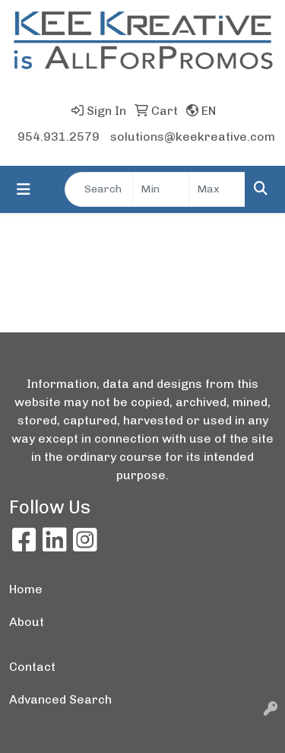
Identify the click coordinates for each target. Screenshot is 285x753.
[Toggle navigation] (24, 189)
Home (26, 589)
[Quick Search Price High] (216, 189)
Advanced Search (60, 699)
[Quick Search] (99, 189)
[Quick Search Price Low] (160, 189)
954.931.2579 (58, 136)
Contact (32, 666)
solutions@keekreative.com (192, 136)
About (26, 622)
